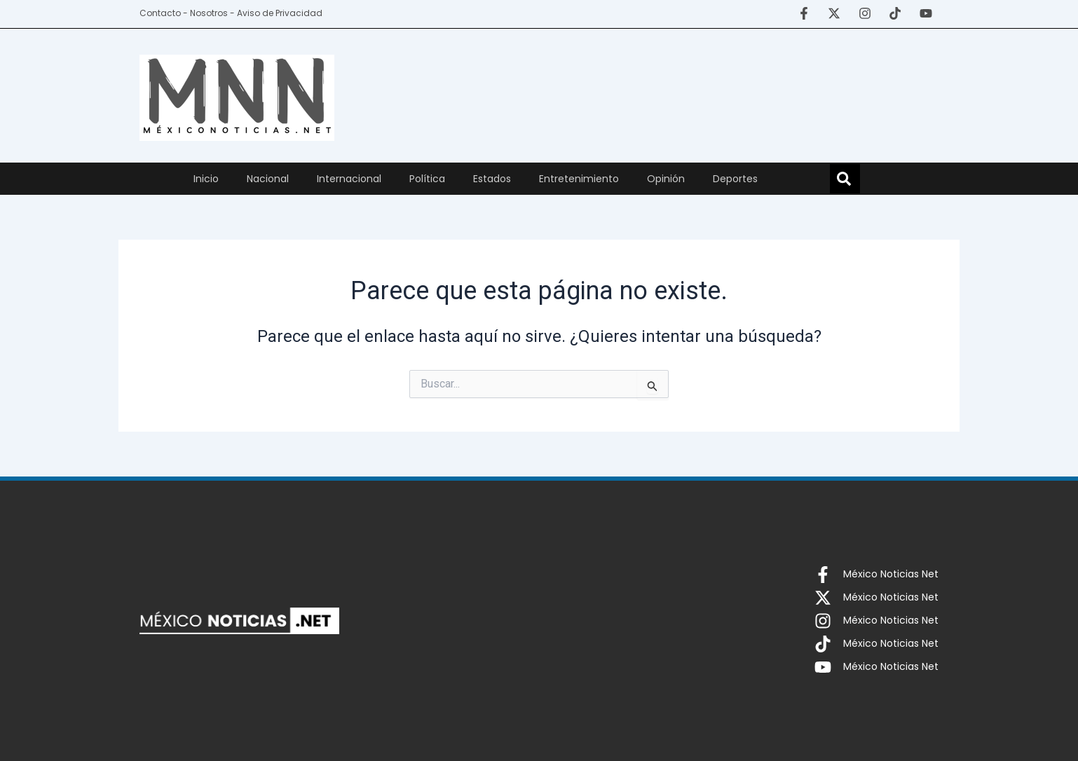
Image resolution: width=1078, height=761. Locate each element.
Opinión (666, 179)
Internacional (349, 179)
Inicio (206, 179)
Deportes (735, 179)
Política (427, 179)
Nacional (268, 179)
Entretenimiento (579, 179)
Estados (492, 179)
